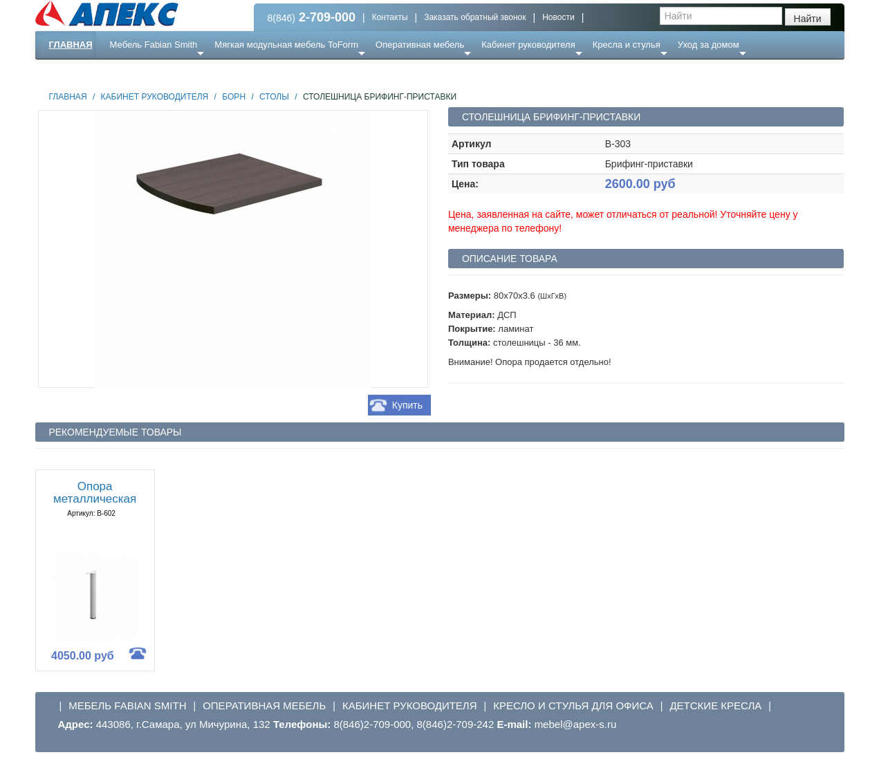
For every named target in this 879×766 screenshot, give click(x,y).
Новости (558, 17)
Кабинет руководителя (528, 44)
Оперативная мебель (420, 44)
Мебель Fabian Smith (154, 44)
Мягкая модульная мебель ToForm (286, 44)
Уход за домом (708, 44)
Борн (234, 97)
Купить (407, 405)
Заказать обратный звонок (475, 17)
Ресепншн (184, 72)
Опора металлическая (94, 492)
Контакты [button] (390, 17)
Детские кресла (715, 705)
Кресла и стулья (626, 44)
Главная (71, 44)
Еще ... (132, 72)
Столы (274, 97)
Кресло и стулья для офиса (573, 705)
